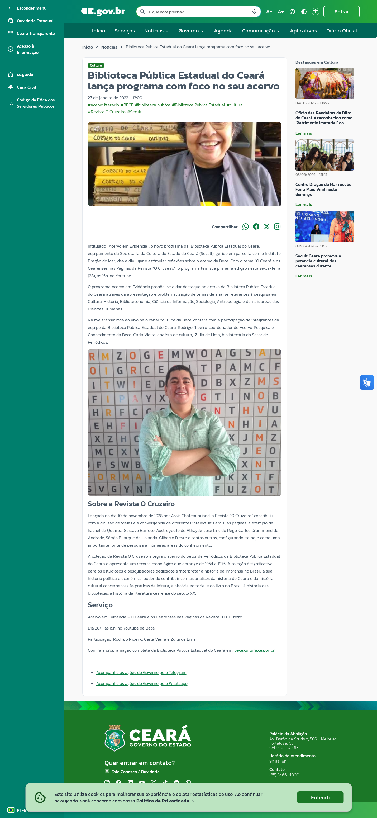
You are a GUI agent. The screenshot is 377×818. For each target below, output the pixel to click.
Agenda (223, 31)
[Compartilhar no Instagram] (277, 226)
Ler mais (303, 133)
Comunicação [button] (261, 31)
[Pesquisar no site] (198, 11)
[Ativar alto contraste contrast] (304, 11)
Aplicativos (303, 31)
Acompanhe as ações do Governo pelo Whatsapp (142, 683)
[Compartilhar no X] (267, 226)
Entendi (320, 797)
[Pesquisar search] (142, 11)
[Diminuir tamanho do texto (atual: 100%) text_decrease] (269, 11)
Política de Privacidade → (165, 800)
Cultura (96, 65)
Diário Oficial (341, 31)
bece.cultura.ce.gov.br (254, 650)
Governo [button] (191, 31)
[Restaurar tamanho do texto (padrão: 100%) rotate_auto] (292, 11)
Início (98, 31)
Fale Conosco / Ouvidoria (136, 771)
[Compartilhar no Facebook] (256, 226)
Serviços (125, 31)
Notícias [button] (156, 31)
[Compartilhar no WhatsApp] (245, 226)
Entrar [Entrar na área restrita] (342, 12)
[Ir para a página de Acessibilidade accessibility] (315, 11)
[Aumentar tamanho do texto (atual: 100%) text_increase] (280, 11)
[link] (254, 650)
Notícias (109, 47)
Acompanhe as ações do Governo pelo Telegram (141, 672)
